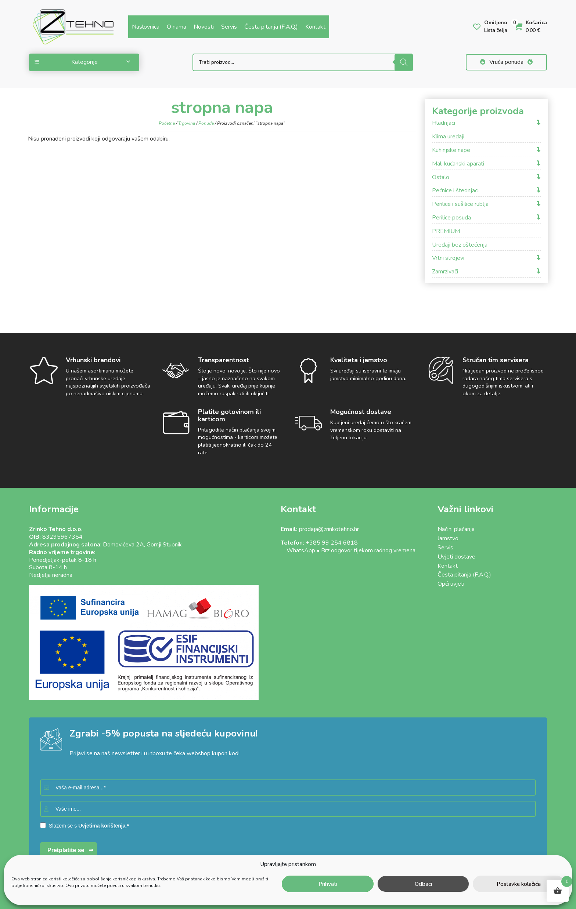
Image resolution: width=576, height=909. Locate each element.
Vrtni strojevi (448, 258)
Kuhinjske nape (451, 150)
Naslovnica (145, 27)
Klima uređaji (448, 137)
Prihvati (327, 884)
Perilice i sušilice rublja (460, 204)
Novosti (204, 27)
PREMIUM (446, 231)
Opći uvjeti (451, 584)
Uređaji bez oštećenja (459, 245)
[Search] (404, 62)
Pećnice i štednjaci (455, 190)
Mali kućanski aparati (458, 164)
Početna (167, 123)
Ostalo (440, 177)
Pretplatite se (65, 850)
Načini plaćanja (456, 529)
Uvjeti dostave (456, 557)
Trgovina (186, 123)
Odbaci (423, 884)
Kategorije (82, 62)
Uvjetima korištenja (101, 826)
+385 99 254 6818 (332, 543)
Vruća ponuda (506, 62)
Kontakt (315, 27)
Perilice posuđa (451, 218)
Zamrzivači (445, 272)
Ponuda (206, 123)
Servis (229, 27)
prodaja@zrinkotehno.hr (329, 529)
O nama (176, 27)
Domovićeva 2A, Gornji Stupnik (142, 545)
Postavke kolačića (519, 884)
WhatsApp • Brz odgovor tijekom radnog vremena (348, 550)
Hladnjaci (443, 123)
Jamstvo (448, 538)
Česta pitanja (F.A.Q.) (271, 27)
